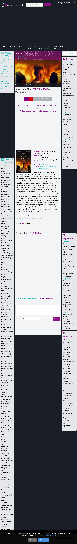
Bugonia (4, 192)
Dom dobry (5, 231)
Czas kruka (66, 72)
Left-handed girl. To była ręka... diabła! (68, 88)
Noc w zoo (4, 348)
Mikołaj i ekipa (67, 254)
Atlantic (65, 345)
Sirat (2, 434)
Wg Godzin (40, 47)
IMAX (64, 388)
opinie (46, 85)
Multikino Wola (67, 413)
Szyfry (3, 482)
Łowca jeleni (7, 64)
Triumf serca (7, 86)
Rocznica (66, 129)
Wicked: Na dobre (68, 137)
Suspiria (65, 271)
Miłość (3, 324)
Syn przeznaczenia (69, 110)
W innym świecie (68, 274)
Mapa (61, 46)
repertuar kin (23, 85)
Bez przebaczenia (68, 65)
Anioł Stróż (6, 84)
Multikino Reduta (68, 406)
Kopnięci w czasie (68, 249)
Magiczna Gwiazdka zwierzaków (5, 314)
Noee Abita (43, 169)
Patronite (69, 46)
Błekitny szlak (5, 197)
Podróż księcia (6, 366)
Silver (64, 155)
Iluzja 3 (65, 149)
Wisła (64, 428)
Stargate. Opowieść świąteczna (66, 105)
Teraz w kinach (9, 161)
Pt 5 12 (50, 99)
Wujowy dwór (67, 276)
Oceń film (29, 221)
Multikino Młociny (68, 403)
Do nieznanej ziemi (69, 324)
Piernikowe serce (68, 96)
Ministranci (66, 127)
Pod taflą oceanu (7, 364)
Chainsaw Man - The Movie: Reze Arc (6, 211)
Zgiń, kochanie (67, 309)
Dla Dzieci (47, 47)
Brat (64, 244)
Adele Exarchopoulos (46, 166)
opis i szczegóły (33, 85)
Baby (64, 142)
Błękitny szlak (67, 119)
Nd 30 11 (31, 99)
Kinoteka (66, 398)
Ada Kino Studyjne (69, 342)
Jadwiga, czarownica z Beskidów (67, 81)
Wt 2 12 (39, 99)
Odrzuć (32, 540)
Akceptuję (43, 540)
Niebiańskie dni (8, 66)
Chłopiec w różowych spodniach (66, 285)
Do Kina (29, 47)
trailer (41, 85)
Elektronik (66, 378)
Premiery (12, 46)
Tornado (66, 134)
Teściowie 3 (5, 485)
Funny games (67, 147)
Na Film (34, 47)
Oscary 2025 (54, 47)
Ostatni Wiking (6, 354)
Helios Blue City (68, 381)
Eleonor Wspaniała (69, 246)
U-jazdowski (67, 426)
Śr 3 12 (42, 99)
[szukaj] (34, 5)
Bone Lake (66, 144)
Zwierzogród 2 (67, 115)
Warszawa (68, 53)
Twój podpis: (20, 318)
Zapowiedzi (22, 46)
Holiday (3, 262)
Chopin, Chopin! (6, 216)
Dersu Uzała (7, 76)
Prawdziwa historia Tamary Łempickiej (6, 375)
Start (4, 46)
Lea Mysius (25, 58)
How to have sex (6, 265)
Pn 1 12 (35, 99)
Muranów (66, 421)
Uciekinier (66, 157)
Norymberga (67, 93)
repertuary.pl (15, 5)
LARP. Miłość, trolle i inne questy (5, 298)
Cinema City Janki (68, 362)
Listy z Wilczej (67, 152)
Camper (65, 281)
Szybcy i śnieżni (6, 480)
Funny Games (5, 245)
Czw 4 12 (46, 99)
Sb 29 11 (26, 99)
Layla (64, 252)
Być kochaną (5, 194)
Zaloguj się (58, 3)
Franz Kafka (5, 243)
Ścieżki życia (5, 409)
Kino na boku (67, 391)
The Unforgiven (6, 487)
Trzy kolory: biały (6, 495)
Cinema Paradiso (6, 218)
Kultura (65, 401)
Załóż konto (67, 3)
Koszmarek (5, 293)
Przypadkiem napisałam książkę (5, 392)
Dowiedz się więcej (52, 535)
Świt (64, 423)
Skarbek (3, 442)
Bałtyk (3, 168)
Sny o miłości (67, 132)
